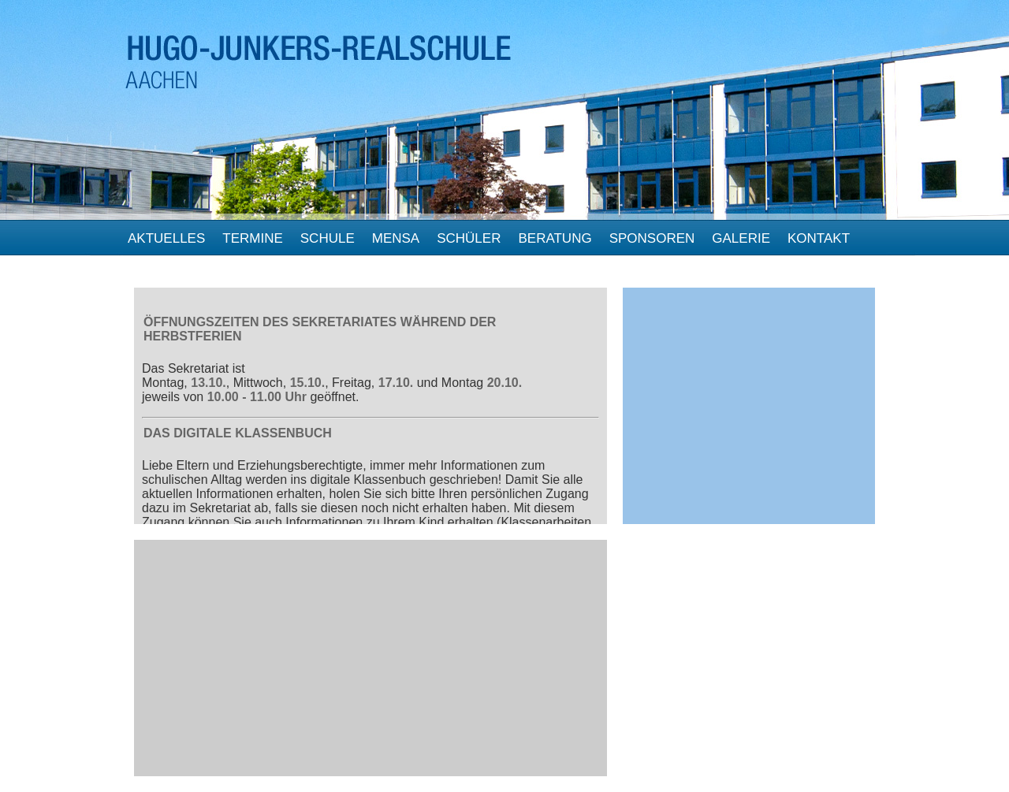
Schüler (469, 238)
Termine (252, 238)
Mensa (395, 238)
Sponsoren (652, 238)
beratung (554, 238)
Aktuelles (166, 238)
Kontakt (818, 238)
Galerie (741, 238)
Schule (327, 238)
